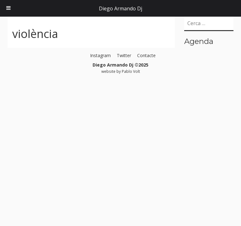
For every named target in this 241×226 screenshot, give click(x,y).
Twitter (124, 55)
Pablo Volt (131, 71)
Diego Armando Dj (120, 8)
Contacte (146, 55)
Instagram (100, 55)
